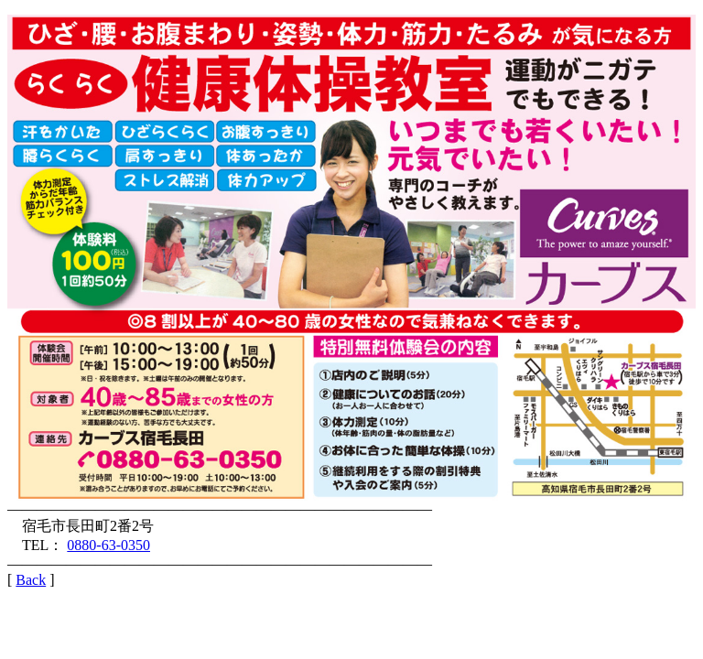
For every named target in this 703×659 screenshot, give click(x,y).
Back (31, 580)
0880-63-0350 (108, 545)
